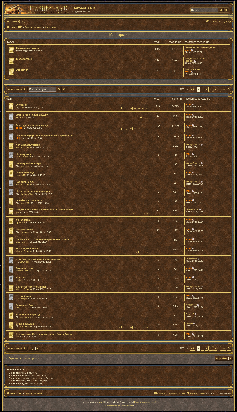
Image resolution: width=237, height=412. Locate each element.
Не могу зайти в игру (28, 163)
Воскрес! (21, 277)
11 (135, 129)
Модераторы (24, 59)
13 (142, 129)
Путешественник (24, 157)
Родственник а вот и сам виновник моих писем (44, 209)
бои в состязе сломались (31, 286)
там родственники (27, 248)
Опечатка (21, 104)
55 (139, 108)
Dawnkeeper (21, 242)
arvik (22, 108)
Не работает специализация (33, 191)
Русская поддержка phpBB (145, 402)
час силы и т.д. (25, 181)
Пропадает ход (25, 172)
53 (131, 108)
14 (147, 129)
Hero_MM (189, 61)
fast (17, 212)
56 (142, 108)
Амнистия (22, 69)
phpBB (101, 402)
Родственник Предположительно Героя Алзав (44, 334)
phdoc (188, 50)
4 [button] (211, 89)
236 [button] (223, 89)
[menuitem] (21, 21)
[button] (192, 89)
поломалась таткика (28, 144)
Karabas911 (25, 232)
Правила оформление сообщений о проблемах (44, 135)
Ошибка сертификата (29, 200)
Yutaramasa (25, 326)
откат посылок (25, 323)
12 (139, 129)
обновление (23, 220)
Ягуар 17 (190, 314)
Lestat (18, 280)
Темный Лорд (192, 209)
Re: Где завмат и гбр (195, 59)
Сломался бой (24, 305)
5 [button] (215, 89)
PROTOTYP (21, 308)
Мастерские (119, 35)
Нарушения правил (28, 48)
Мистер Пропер (23, 147)
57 (147, 108)
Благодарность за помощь (32, 125)
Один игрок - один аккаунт (32, 115)
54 (135, 108)
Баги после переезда (28, 314)
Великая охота (25, 268)
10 (131, 129)
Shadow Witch (26, 194)
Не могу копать (25, 154)
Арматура (20, 222)
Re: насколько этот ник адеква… (201, 48)
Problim (19, 117)
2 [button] (202, 89)
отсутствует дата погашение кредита (38, 259)
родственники (24, 229)
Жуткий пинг (23, 296)
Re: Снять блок (192, 69)
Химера (189, 323)
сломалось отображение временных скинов (42, 239)
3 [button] (206, 89)
